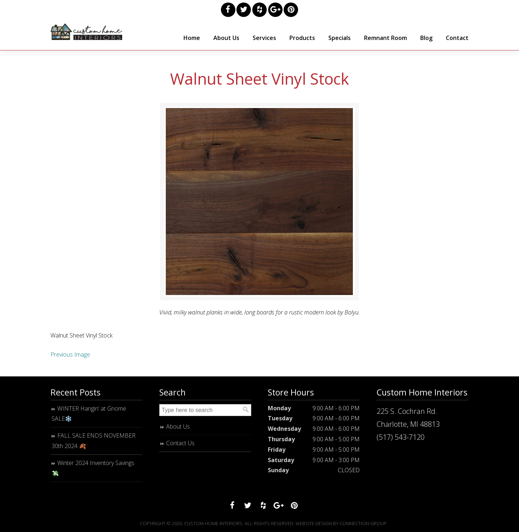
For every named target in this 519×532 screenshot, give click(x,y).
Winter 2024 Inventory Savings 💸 (93, 468)
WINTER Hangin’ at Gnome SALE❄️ (89, 413)
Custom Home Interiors (86, 31)
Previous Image (70, 354)
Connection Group (363, 523)
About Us (178, 426)
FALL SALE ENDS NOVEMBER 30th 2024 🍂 (94, 441)
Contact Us (180, 443)
